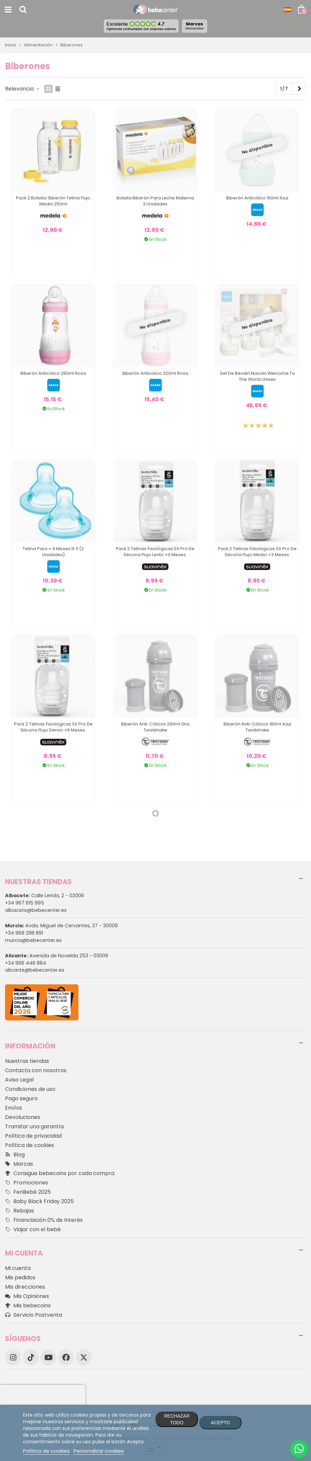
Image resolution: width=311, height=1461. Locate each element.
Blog (15, 1155)
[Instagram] (13, 1357)
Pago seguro (21, 1098)
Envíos (13, 1108)
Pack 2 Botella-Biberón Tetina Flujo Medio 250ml (53, 201)
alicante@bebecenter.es (34, 970)
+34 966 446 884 (25, 963)
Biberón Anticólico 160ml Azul (257, 198)
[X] (84, 1357)
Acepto (220, 1422)
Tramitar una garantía (34, 1126)
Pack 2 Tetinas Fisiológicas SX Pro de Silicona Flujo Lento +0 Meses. (155, 551)
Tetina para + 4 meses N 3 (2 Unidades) (53, 551)
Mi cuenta (18, 1268)
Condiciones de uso (30, 1089)
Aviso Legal (19, 1080)
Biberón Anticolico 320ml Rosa (155, 373)
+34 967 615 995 (24, 903)
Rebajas (19, 1211)
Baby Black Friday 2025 (39, 1201)
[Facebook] (66, 1357)
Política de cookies (29, 1145)
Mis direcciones (25, 1287)
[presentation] (42, 1395)
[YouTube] (48, 1357)
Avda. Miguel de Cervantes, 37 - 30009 (61, 925)
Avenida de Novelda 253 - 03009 (56, 955)
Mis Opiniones (27, 1296)
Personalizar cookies (98, 1450)
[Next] (299, 89)
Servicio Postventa (33, 1315)
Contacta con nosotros (35, 1070)
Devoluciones (22, 1117)
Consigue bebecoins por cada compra (59, 1173)
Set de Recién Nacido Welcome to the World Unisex (257, 376)
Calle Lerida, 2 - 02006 (44, 895)
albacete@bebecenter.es (36, 910)
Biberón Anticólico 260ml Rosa (53, 373)
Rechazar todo (177, 1419)
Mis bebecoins (28, 1306)
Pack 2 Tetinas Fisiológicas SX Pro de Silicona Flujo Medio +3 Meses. (257, 551)
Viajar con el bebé (33, 1230)
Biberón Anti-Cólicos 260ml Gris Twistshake (155, 727)
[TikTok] (31, 1357)
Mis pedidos (20, 1277)
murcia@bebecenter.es (33, 940)
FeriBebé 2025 (28, 1192)
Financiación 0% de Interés (44, 1220)
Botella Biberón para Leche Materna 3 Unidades (155, 201)
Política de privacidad (33, 1136)
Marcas (194, 25)
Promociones (26, 1183)
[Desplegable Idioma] (287, 9)
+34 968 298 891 (24, 933)
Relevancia (22, 89)
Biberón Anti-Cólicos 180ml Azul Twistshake (257, 727)
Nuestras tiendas (27, 1061)
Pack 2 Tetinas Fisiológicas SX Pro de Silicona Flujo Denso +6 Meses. (53, 727)
